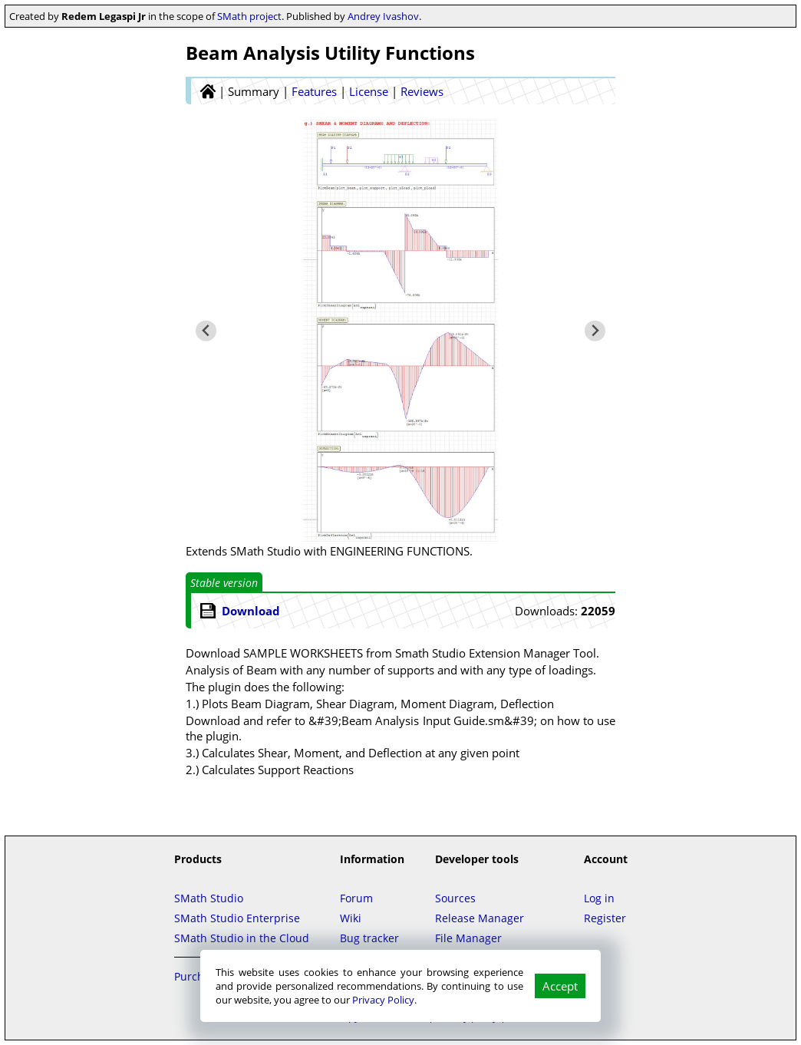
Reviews (421, 91)
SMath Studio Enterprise (237, 918)
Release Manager (479, 918)
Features (314, 91)
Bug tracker (369, 938)
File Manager (468, 938)
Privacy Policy (383, 1000)
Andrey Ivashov (383, 16)
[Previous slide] (206, 331)
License (368, 91)
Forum (356, 898)
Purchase (198, 976)
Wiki (350, 918)
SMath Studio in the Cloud (241, 938)
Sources (455, 898)
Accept (560, 986)
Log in (599, 898)
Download (251, 610)
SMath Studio (208, 898)
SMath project (249, 16)
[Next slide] (595, 331)
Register (605, 918)
